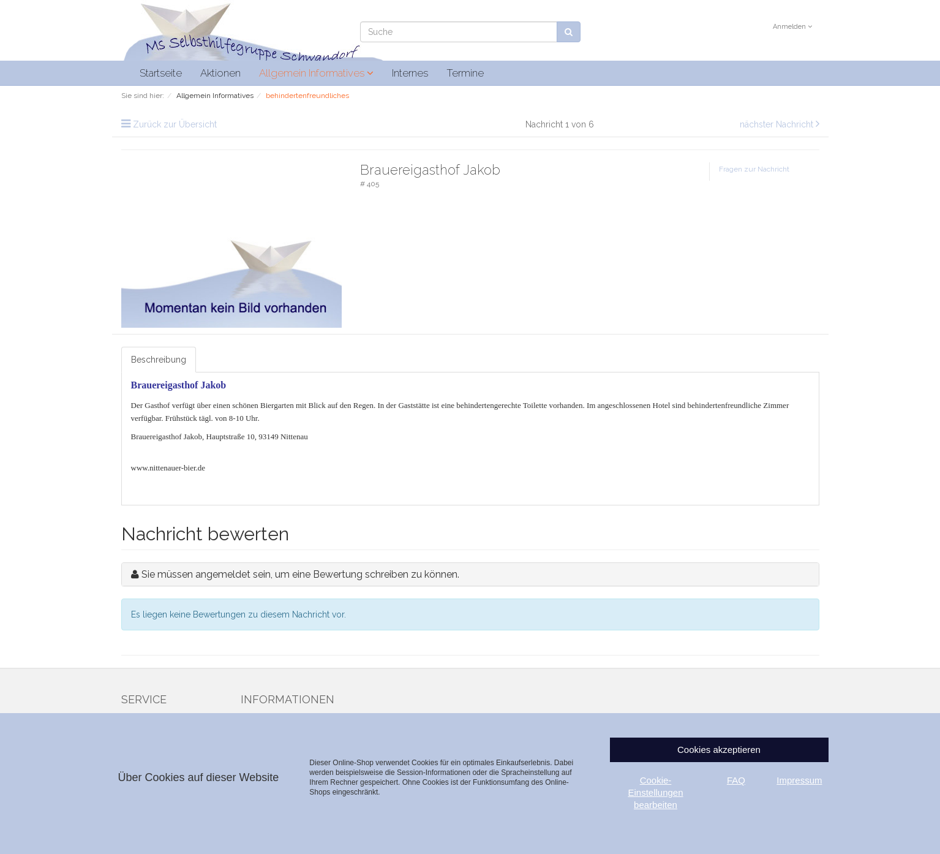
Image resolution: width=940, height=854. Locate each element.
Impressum (799, 780)
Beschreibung (158, 360)
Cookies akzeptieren (719, 749)
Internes (410, 73)
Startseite (161, 73)
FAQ (736, 780)
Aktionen (220, 73)
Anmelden (792, 27)
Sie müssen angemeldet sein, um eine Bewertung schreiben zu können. (300, 574)
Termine (465, 73)
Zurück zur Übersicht (175, 124)
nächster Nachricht (778, 124)
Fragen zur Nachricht (754, 169)
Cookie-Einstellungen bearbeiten (655, 792)
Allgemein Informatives (316, 73)
